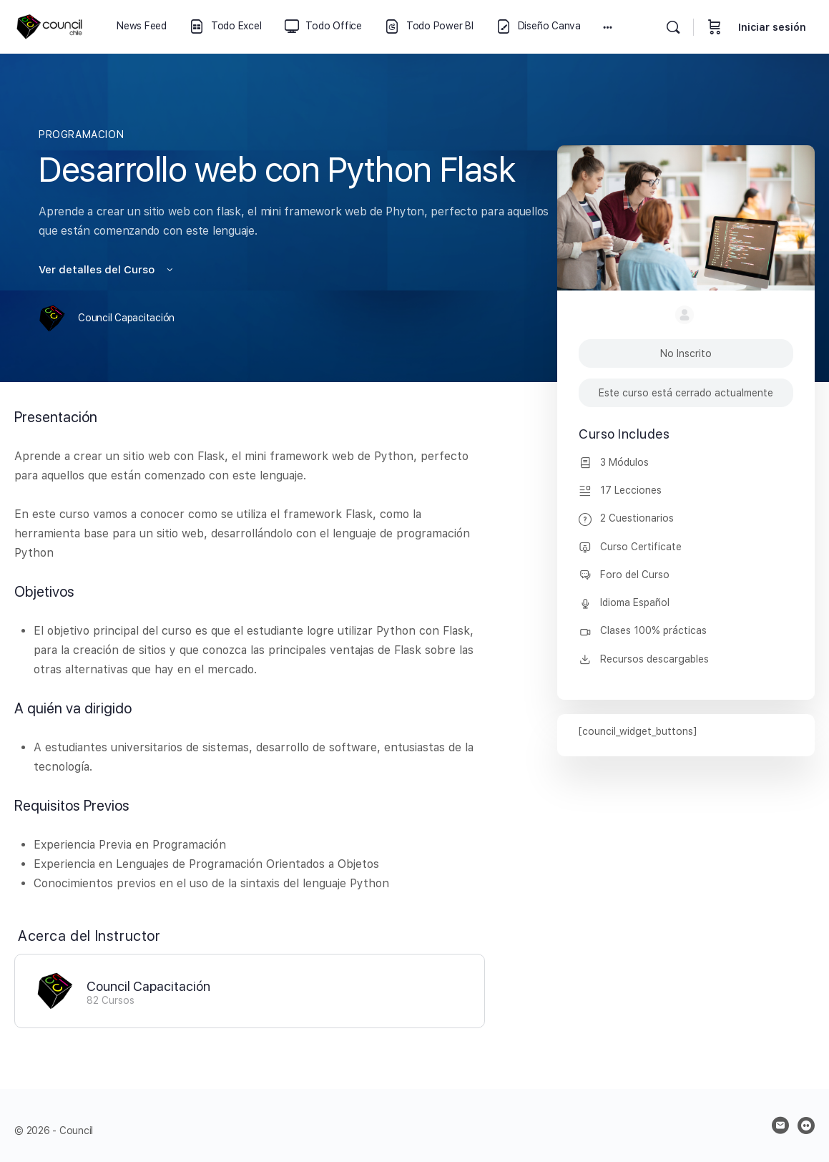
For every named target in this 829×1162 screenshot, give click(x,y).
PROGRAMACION (81, 134)
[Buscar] (673, 27)
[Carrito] (714, 27)
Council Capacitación (148, 986)
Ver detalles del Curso (107, 269)
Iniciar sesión (772, 27)
